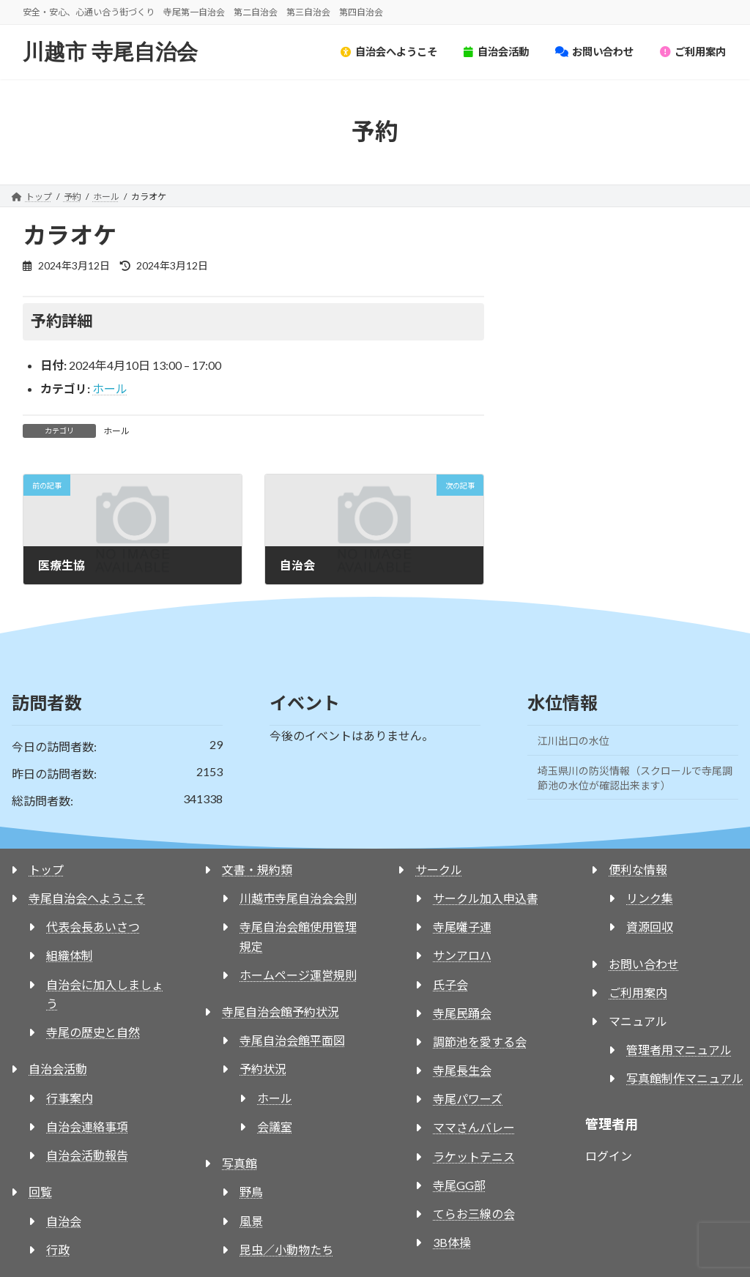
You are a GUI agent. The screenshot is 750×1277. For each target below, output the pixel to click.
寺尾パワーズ (467, 1099)
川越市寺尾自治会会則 (298, 898)
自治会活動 (58, 1069)
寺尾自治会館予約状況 (280, 1012)
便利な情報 (638, 869)
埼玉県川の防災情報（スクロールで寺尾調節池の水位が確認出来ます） (635, 778)
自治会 (63, 1221)
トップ (46, 869)
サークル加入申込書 (485, 898)
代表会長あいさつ (93, 927)
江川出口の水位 (573, 740)
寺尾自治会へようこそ (87, 898)
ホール (109, 388)
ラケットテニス (474, 1157)
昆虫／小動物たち (286, 1249)
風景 (251, 1221)
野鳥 (251, 1192)
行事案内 (69, 1098)
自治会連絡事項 (87, 1126)
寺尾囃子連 (462, 927)
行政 (58, 1249)
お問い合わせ (644, 964)
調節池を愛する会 (480, 1042)
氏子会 (450, 984)
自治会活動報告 (87, 1155)
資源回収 (649, 927)
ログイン (608, 1156)
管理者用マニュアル (679, 1050)
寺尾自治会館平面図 (292, 1040)
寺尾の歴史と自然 (93, 1032)
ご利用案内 (638, 992)
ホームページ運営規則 (298, 975)
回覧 (40, 1192)
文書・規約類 (257, 869)
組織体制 (69, 955)
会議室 (274, 1126)
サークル (438, 869)
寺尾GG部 (459, 1185)
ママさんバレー (474, 1127)
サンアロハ (462, 955)
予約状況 (263, 1069)
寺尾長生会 (462, 1070)
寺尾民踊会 (462, 1013)
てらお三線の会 (474, 1214)
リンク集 (649, 898)
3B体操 (452, 1242)
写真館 (239, 1163)
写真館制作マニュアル (684, 1078)
